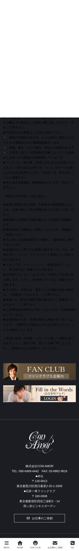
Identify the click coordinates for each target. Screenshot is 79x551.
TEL (72, 545)
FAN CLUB (35, 545)
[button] (39, 518)
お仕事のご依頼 (55, 545)
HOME (20, 545)
